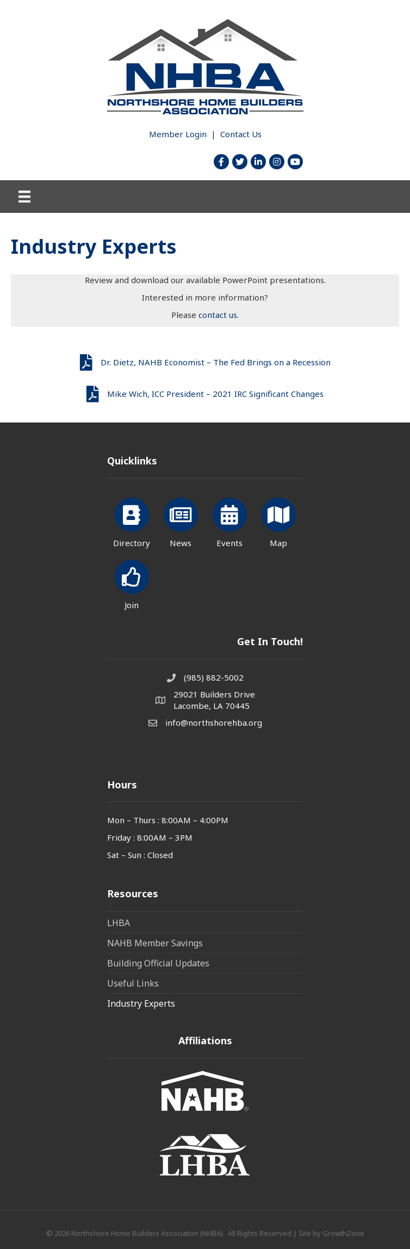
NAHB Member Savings (155, 943)
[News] (180, 520)
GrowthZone (343, 1233)
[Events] (229, 520)
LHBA (118, 923)
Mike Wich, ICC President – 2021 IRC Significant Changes (215, 393)
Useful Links (133, 983)
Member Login (178, 133)
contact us (217, 314)
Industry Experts (141, 1003)
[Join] (131, 582)
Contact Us (241, 133)
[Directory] (131, 520)
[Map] (278, 520)
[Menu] (24, 196)
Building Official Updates (158, 963)
